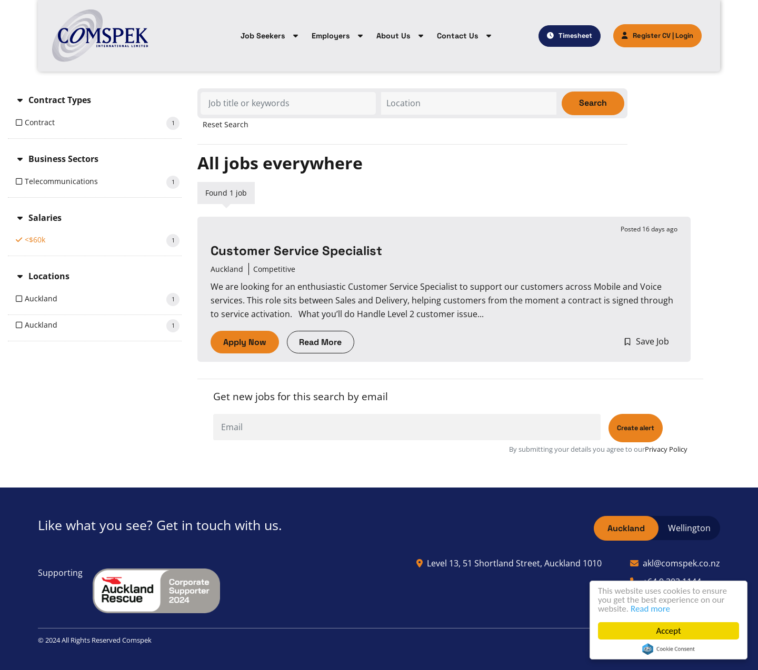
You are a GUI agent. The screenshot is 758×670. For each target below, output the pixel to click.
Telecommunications (102, 182)
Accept (668, 630)
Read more (650, 608)
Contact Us (457, 35)
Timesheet (575, 35)
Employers (331, 35)
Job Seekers (263, 35)
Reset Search (225, 124)
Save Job (652, 341)
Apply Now (244, 342)
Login (684, 35)
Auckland (102, 299)
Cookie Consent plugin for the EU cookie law (668, 649)
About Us (393, 35)
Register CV (646, 35)
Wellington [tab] (689, 528)
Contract (102, 123)
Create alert (635, 427)
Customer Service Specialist (296, 251)
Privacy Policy (666, 449)
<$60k (102, 240)
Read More (320, 342)
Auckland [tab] (626, 528)
